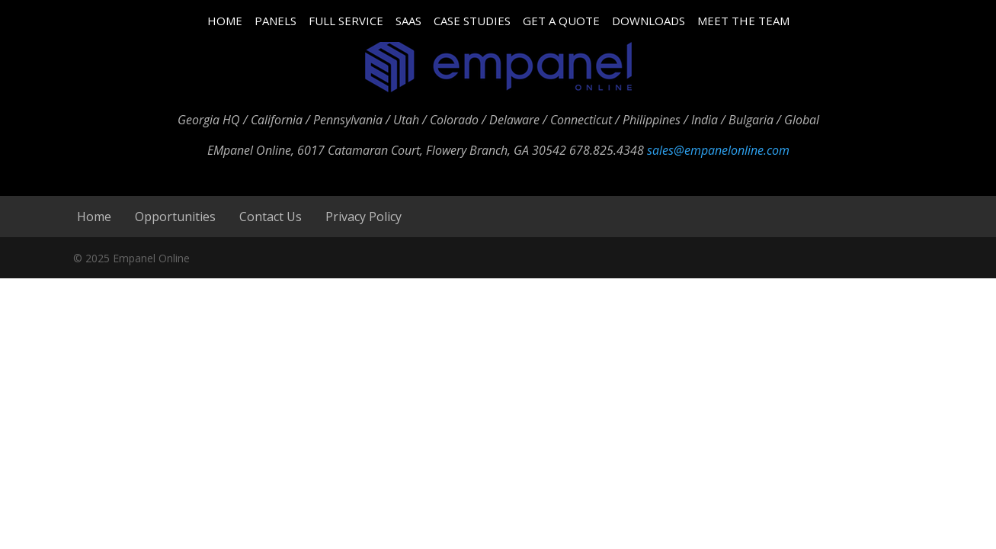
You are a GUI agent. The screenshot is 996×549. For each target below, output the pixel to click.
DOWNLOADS (648, 20)
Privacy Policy (363, 216)
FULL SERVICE (346, 20)
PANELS (275, 20)
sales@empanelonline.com (718, 150)
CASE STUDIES (472, 20)
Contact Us (270, 216)
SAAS (408, 20)
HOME (224, 20)
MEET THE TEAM (743, 20)
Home (94, 216)
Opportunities (175, 216)
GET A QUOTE (561, 20)
